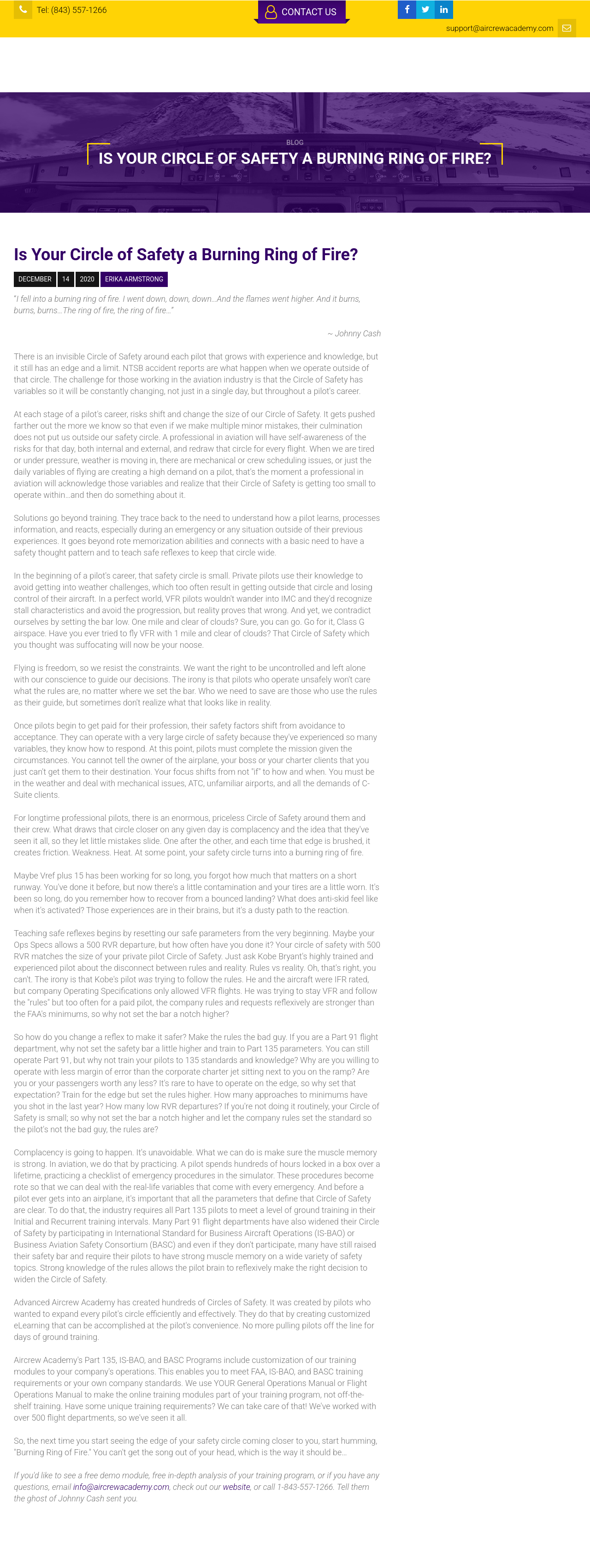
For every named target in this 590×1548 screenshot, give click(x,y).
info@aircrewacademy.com (121, 1487)
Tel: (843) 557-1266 (71, 10)
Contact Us (300, 12)
